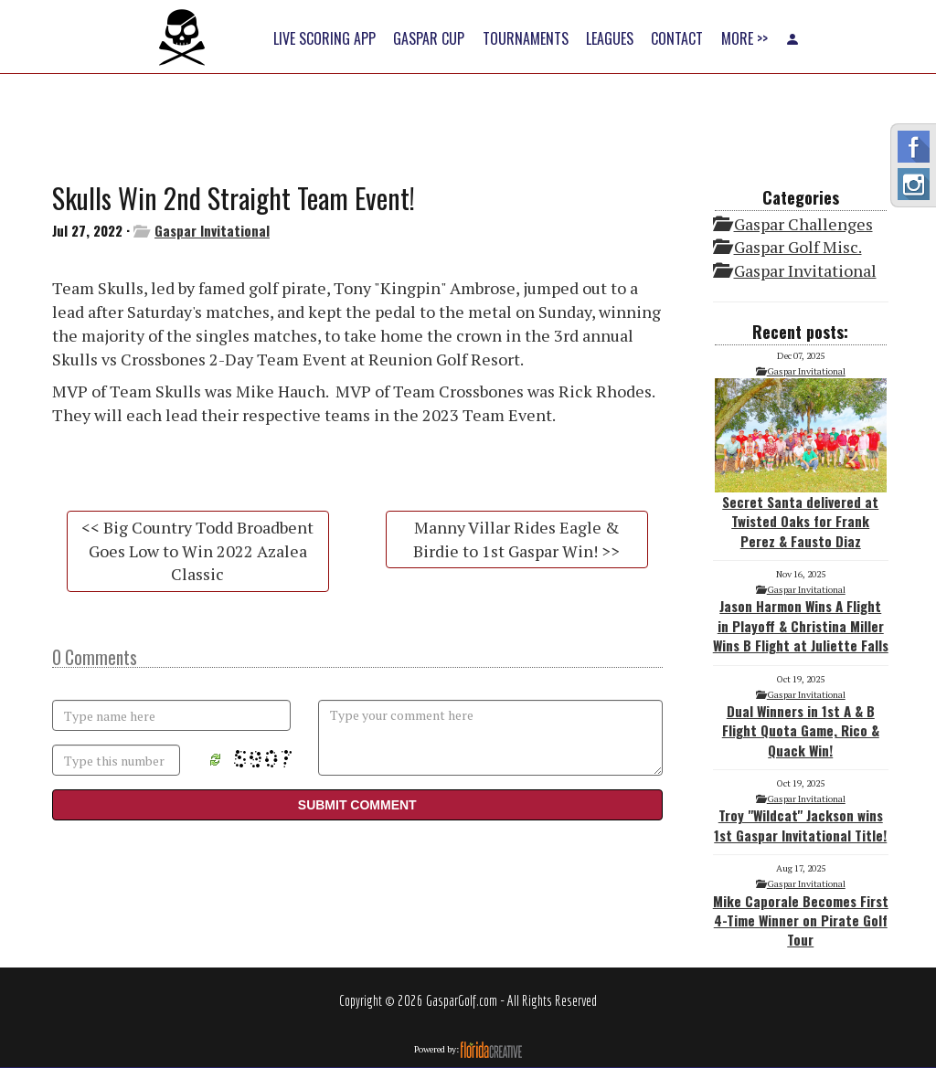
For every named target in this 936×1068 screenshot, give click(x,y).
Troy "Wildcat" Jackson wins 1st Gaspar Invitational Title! (800, 824)
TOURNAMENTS (526, 38)
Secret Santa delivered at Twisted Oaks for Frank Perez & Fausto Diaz (801, 464)
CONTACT (677, 38)
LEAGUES (609, 38)
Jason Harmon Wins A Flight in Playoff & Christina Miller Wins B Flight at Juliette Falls (800, 625)
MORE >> (744, 38)
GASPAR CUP (428, 38)
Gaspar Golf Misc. (798, 247)
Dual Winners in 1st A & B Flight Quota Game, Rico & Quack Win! (800, 730)
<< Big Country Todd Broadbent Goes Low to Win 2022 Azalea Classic (197, 550)
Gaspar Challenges (803, 224)
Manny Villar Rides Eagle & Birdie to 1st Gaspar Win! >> (516, 539)
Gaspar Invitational (212, 230)
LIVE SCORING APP (324, 38)
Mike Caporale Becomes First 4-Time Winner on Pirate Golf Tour (800, 920)
